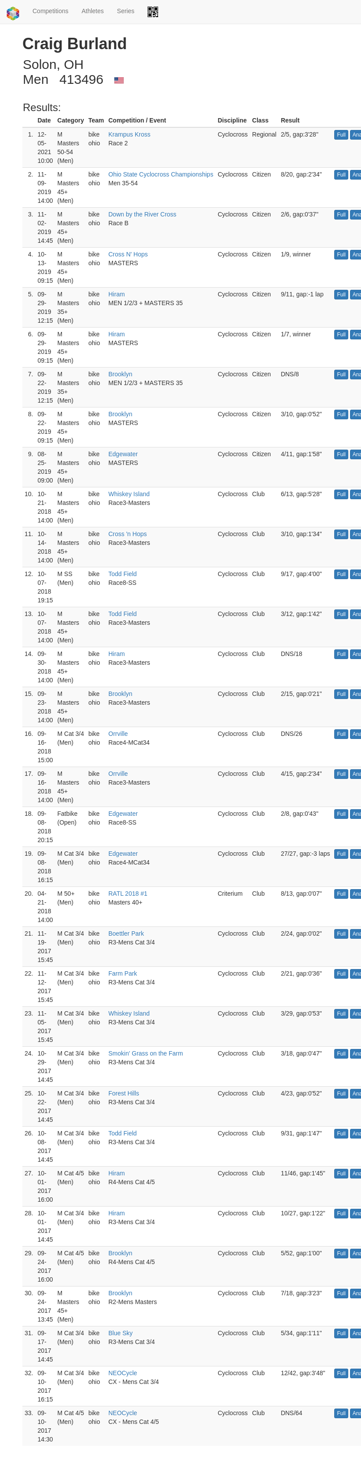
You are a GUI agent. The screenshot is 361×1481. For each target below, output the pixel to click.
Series (125, 10)
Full (341, 135)
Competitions (50, 10)
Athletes (93, 10)
